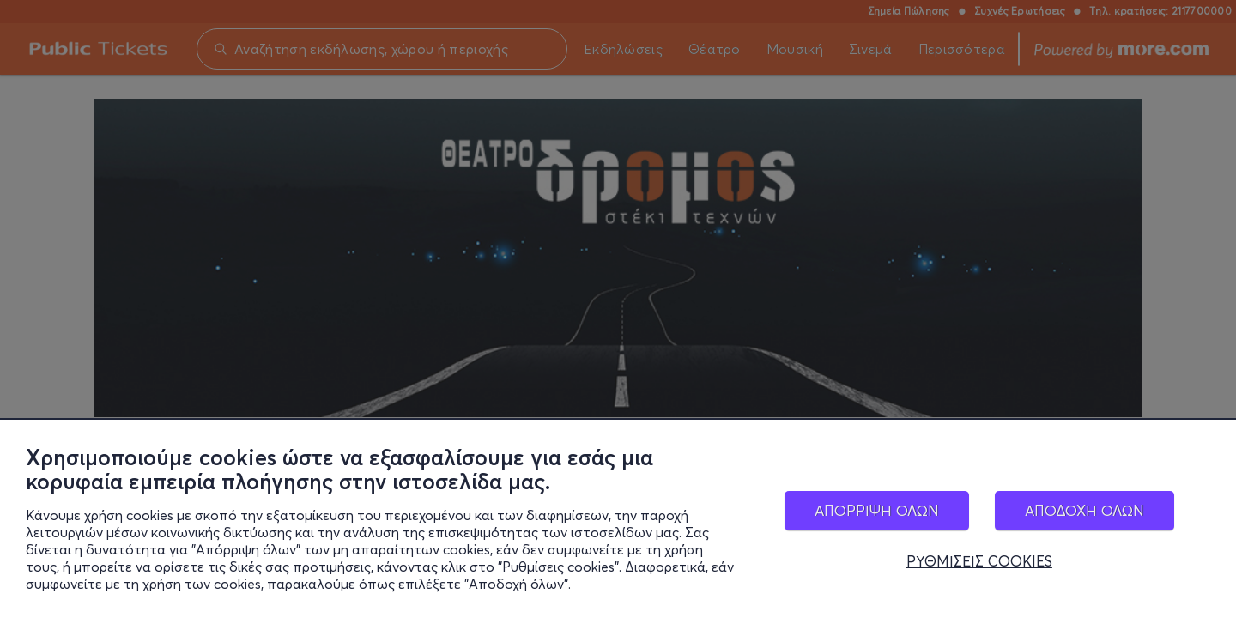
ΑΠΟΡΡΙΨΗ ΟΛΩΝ (877, 510)
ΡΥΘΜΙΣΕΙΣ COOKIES (979, 561)
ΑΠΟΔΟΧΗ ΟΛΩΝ (1084, 510)
